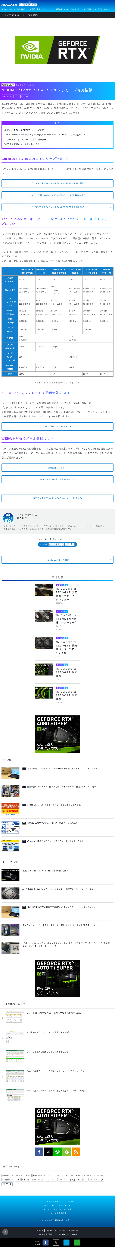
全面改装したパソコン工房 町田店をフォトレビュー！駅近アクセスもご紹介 (61, 786)
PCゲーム (56, 1205)
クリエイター (69, 1205)
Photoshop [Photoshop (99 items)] (7, 1179)
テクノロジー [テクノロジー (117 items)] (53, 1175)
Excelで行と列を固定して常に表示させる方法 (47, 1051)
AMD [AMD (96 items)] (18, 1179)
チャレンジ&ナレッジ (64, 1201)
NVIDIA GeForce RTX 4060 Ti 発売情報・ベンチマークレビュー (66, 647)
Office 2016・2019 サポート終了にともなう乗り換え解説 (54, 804)
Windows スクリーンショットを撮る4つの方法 (48, 1032)
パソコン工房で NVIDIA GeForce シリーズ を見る (57, 498)
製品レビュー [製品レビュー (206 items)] (7, 1175)
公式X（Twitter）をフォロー (57, 426)
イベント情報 (65, 1209)
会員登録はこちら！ (57, 467)
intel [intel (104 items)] (77, 1175)
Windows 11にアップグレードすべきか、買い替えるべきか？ (55, 841)
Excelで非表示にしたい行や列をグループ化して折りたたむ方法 (55, 1071)
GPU (16, 96)
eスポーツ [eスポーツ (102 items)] (87, 1175)
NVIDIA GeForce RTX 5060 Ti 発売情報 (66, 695)
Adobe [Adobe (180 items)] (19, 1175)
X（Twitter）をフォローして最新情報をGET (26, 139)
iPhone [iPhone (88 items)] (25, 1179)
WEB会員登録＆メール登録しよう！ (22, 144)
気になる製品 (8, 85)
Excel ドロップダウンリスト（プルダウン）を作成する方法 (54, 1013)
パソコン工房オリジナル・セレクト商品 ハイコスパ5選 (52, 823)
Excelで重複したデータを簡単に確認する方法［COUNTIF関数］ (56, 1090)
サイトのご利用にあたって (56, 1230)
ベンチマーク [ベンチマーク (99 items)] (99, 1175)
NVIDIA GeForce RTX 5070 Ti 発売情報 (66, 672)
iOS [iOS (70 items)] (79, 1179)
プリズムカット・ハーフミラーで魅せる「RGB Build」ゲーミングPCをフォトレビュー (62, 925)
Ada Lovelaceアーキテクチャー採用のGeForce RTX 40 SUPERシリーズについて (45, 135)
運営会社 (40, 1230)
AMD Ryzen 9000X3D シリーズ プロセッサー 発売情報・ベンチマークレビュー (58, 888)
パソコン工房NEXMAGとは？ (55, 1220)
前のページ (5, 1232)
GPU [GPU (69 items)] (85, 1179)
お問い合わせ (73, 1230)
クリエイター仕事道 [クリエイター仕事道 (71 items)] (66, 1179)
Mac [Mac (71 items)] (54, 1179)
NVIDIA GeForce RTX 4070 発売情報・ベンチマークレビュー (66, 620)
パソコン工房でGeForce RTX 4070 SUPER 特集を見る (57, 207)
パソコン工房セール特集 (57, 559)
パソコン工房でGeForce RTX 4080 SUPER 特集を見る (57, 183)
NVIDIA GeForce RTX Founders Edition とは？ (45, 870)
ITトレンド (45, 1205)
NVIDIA (24, 96)
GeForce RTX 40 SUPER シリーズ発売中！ (26, 130)
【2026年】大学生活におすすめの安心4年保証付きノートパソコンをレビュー (62, 768)
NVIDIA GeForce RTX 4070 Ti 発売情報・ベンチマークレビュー (66, 594)
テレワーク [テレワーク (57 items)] (7, 1184)
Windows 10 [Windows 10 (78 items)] (37, 1179)
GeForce (7, 96)
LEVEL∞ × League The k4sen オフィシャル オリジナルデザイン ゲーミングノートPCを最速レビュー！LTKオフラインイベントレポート (67, 944)
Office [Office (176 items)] (28, 1175)
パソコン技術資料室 (58, 1213)
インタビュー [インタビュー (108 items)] (67, 1175)
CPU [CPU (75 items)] (47, 1179)
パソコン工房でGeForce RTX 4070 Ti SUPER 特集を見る (57, 195)
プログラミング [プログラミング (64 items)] (96, 1179)
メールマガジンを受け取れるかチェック (57, 479)
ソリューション (50, 1209)
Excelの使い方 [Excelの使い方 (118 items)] (39, 1175)
